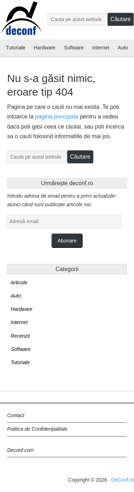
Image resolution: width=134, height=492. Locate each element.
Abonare (67, 240)
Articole (19, 282)
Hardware (22, 309)
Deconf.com (20, 450)
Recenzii (20, 336)
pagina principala (56, 117)
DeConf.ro (122, 480)
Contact (15, 415)
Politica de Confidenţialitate (37, 429)
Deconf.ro (21, 22)
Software (20, 349)
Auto (16, 296)
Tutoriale (20, 362)
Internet (19, 322)
